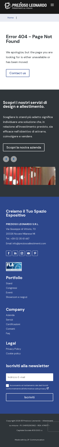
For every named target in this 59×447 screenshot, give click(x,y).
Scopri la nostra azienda (23, 147)
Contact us (17, 73)
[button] (14, 159)
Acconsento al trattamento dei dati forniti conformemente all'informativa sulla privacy (27, 387)
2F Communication (35, 440)
